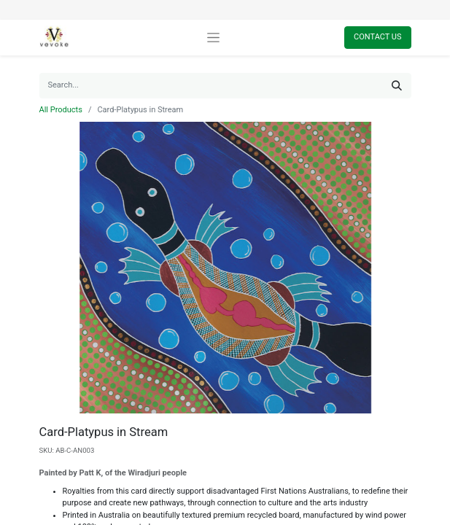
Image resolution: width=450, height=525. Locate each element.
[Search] (396, 85)
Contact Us (377, 37)
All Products (60, 109)
